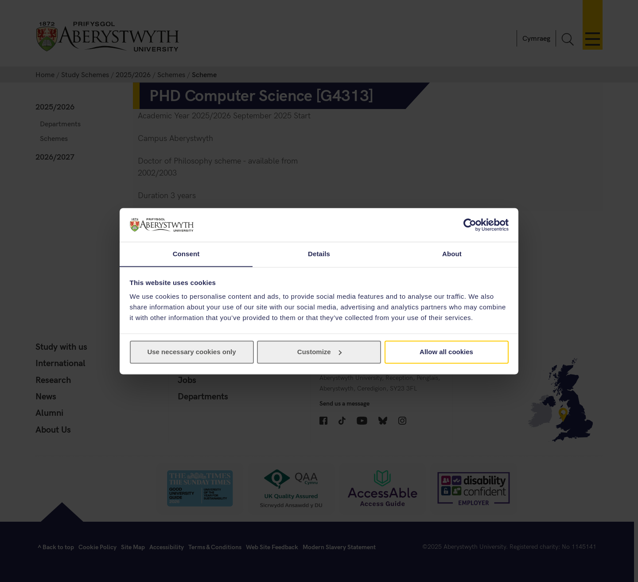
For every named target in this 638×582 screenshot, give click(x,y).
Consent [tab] (186, 254)
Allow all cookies (446, 352)
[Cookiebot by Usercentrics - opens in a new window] (470, 224)
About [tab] (452, 254)
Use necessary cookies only (191, 352)
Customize (319, 352)
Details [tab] (319, 254)
